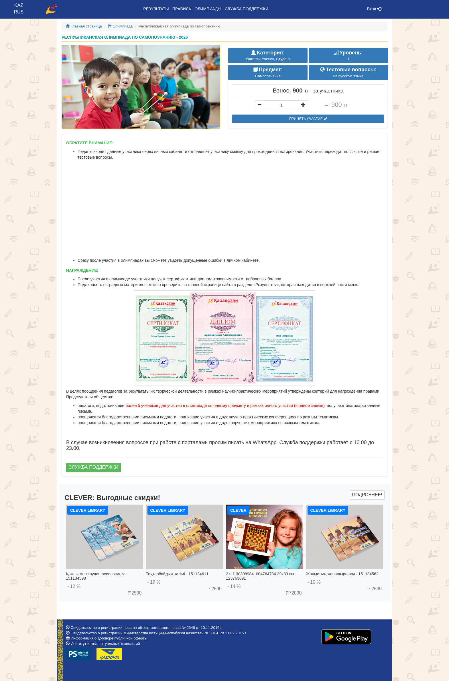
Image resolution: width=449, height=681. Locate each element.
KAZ (18, 5)
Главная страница (84, 26)
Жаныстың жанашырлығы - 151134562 (342, 574)
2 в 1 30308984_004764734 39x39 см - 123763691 (261, 576)
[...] (281, 105)
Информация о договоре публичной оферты (109, 638)
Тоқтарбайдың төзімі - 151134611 (177, 574)
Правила (181, 9)
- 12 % (73, 586)
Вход (374, 9)
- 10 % (314, 582)
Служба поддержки (246, 9)
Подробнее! (367, 494)
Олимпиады (207, 9)
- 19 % (154, 582)
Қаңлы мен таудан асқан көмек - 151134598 (96, 576)
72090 (293, 593)
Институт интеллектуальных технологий (105, 643)
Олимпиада (120, 26)
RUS (18, 11)
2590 (134, 593)
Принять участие (308, 119)
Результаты (156, 9)
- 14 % (234, 586)
